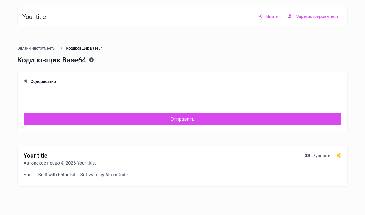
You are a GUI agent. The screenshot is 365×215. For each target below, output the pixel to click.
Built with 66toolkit (56, 174)
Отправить (182, 119)
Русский (317, 156)
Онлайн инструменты (36, 48)
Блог (28, 174)
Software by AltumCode (104, 174)
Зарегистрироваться (313, 16)
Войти (268, 16)
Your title (34, 16)
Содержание (40, 81)
